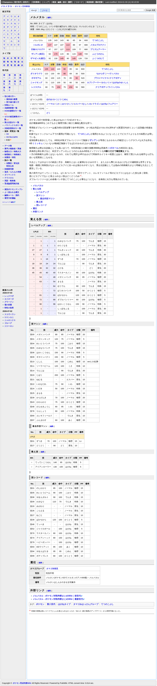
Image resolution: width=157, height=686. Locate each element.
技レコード (41, 205)
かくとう (57, 99)
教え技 (39, 202)
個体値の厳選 (11, 99)
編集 (59, 2)
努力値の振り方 (12, 102)
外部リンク (38, 212)
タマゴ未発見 (52, 568)
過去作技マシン (47, 198)
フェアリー (113, 104)
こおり (63, 104)
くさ (57, 104)
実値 (19, 149)
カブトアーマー (94, 82)
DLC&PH (14, 137)
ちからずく (101, 73)
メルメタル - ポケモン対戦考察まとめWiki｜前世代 (57, 596)
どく (48, 113)
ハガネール (113, 148)
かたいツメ (107, 82)
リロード (79, 2)
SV (7, 134)
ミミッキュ (37, 143)
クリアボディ (115, 78)
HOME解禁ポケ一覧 (12, 111)
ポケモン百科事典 (22, 6)
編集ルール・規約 (11, 195)
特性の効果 (9, 308)
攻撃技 (9, 163)
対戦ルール (9, 105)
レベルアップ (42, 192)
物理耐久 (8, 154)
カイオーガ (9, 299)
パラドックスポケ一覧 (13, 125)
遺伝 (35, 208)
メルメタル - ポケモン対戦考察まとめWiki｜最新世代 (58, 599)
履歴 (70, 2)
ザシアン (94, 140)
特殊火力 (17, 151)
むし (84, 104)
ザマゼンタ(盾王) (37, 58)
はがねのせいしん (120, 82)
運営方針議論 (9, 198)
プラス (97, 78)
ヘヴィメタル (113, 73)
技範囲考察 (9, 169)
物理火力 (8, 151)
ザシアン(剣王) (37, 54)
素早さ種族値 (9, 149)
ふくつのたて (98, 58)
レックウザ (9, 296)
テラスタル (9, 178)
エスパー (78, 104)
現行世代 (17, 2)
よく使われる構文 (11, 192)
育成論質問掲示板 (11, 184)
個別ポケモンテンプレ (13, 189)
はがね (104, 104)
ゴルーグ (8, 323)
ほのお (49, 99)
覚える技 (37, 189)
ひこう (70, 104)
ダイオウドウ (36, 73)
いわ (89, 104)
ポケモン (40, 604)
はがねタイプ (64, 604)
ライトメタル (114, 87)
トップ (46, 2)
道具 (6, 172)
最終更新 (99, 2)
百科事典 (36, 2)
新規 (54, 2)
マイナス (105, 78)
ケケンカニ (9, 317)
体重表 (7, 157)
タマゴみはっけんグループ (85, 604)
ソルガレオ (38, 45)
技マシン (40, 195)
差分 (65, 2)
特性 (14, 157)
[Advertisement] (12, 245)
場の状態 (8, 305)
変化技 (16, 163)
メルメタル (6, 6)
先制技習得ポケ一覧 (12, 128)
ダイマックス (9, 175)
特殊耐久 (17, 154)
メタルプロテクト (98, 45)
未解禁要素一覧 (10, 108)
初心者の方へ (9, 96)
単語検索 (90, 2)
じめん (65, 99)
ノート (45, 11)
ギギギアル (36, 78)
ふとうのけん (98, 54)
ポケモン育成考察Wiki (22, 683)
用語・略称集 (9, 181)
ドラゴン (96, 104)
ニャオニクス (9, 320)
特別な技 (10, 166)
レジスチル (36, 87)
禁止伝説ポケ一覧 (11, 122)
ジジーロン (9, 326)
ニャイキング (36, 82)
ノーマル (50, 104)
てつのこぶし (98, 40)
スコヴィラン (9, 314)
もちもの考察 (15, 172)
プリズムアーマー (98, 49)
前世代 (26, 2)
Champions (7, 2)
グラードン (9, 302)
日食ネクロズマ (38, 49)
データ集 (8, 146)
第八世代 (51, 604)
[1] (80, 175)
